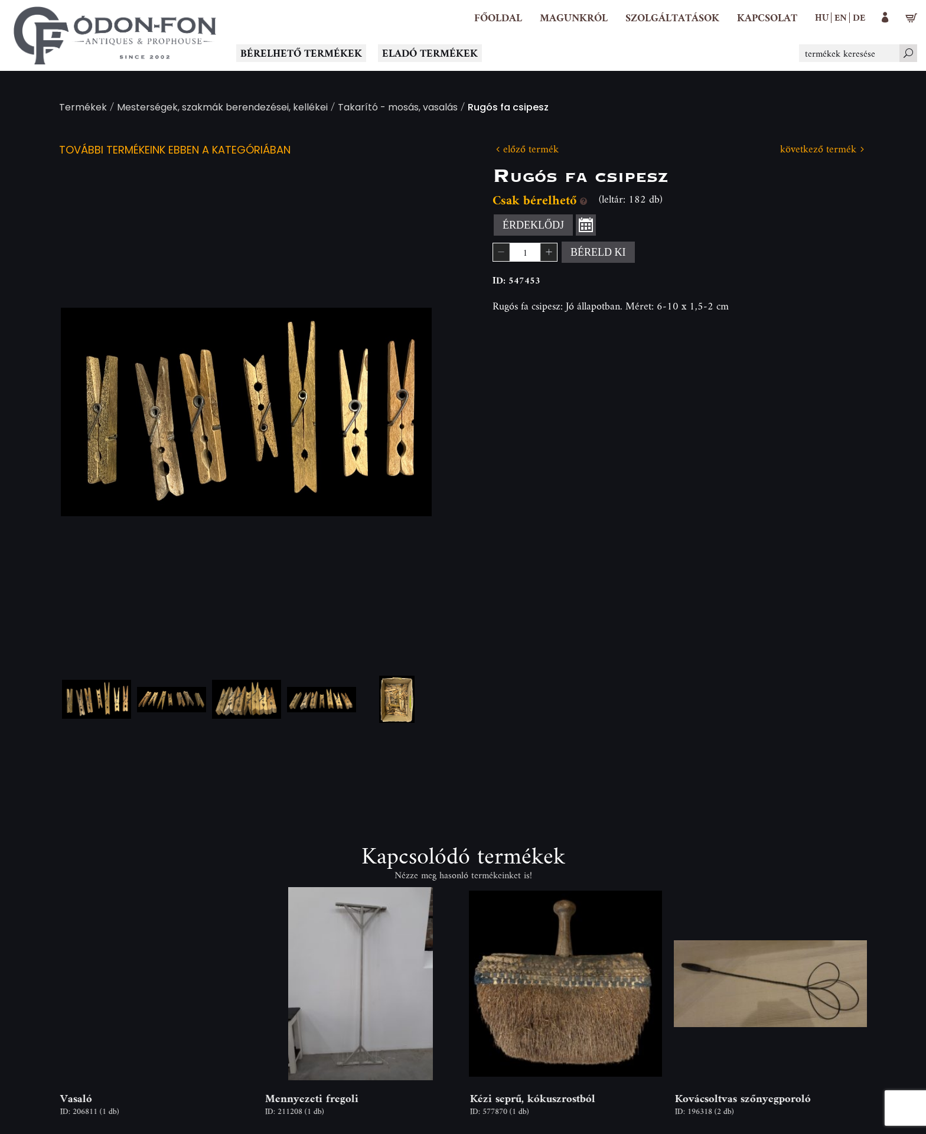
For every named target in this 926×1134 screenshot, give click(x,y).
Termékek (83, 108)
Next (403, 412)
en (840, 17)
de (859, 17)
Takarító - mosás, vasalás (398, 108)
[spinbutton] (525, 252)
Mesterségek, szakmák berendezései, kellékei (222, 108)
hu (822, 17)
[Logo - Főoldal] (115, 35)
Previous (88, 412)
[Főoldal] (498, 17)
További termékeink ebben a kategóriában (175, 150)
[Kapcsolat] (767, 17)
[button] (574, 17)
